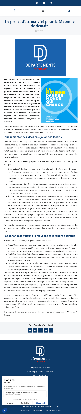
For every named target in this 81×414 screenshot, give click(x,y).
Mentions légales (25, 410)
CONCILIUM (57, 410)
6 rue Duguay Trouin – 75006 (38, 372)
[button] (43, 11)
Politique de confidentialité (37, 410)
